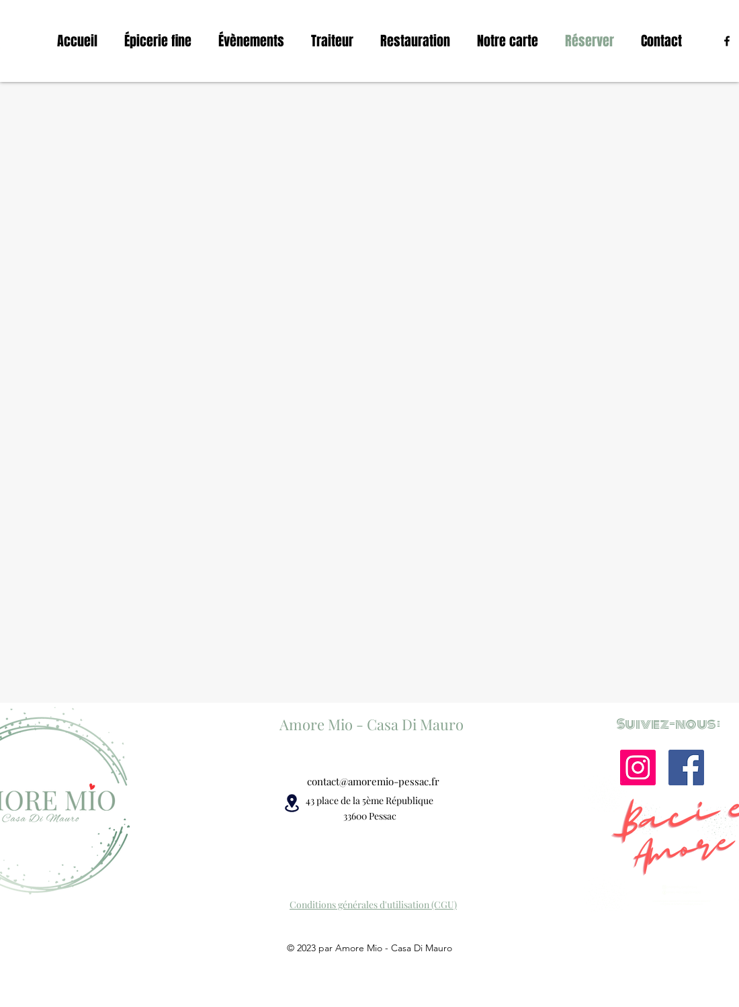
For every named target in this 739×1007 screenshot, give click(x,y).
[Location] (291, 803)
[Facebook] (686, 767)
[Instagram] (638, 767)
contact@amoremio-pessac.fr (373, 781)
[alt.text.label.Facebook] (727, 41)
